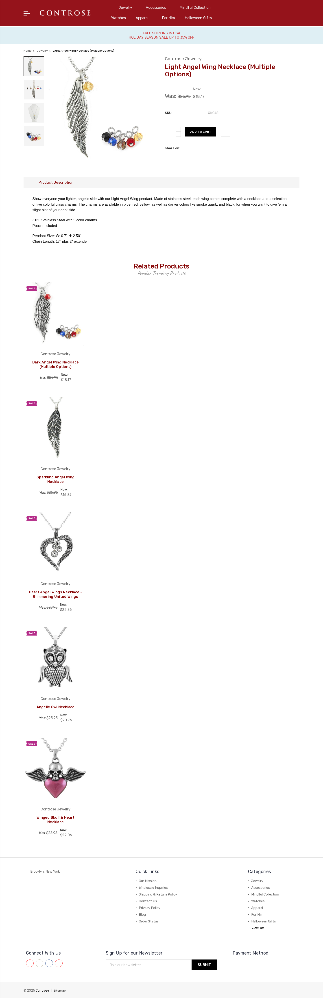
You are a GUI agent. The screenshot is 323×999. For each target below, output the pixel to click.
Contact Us (148, 902)
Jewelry (127, 7)
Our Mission (148, 881)
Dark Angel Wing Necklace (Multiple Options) (55, 365)
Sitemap (59, 991)
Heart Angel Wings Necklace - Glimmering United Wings (56, 594)
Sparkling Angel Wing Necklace (56, 479)
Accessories (158, 7)
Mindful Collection (197, 7)
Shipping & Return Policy (158, 895)
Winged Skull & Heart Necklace (56, 820)
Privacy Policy (149, 908)
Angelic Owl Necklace (55, 707)
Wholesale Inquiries (153, 888)
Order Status (149, 922)
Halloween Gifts (198, 18)
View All (257, 928)
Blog (142, 915)
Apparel (144, 18)
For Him (168, 18)
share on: (172, 148)
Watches (118, 18)
